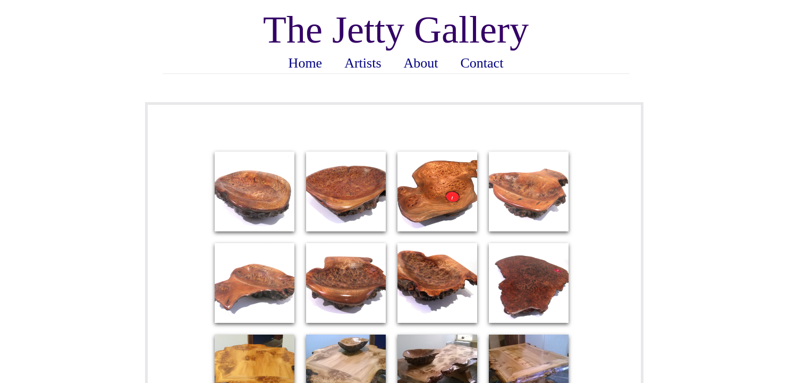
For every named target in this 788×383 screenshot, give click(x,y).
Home (306, 63)
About (421, 63)
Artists (362, 63)
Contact (482, 63)
